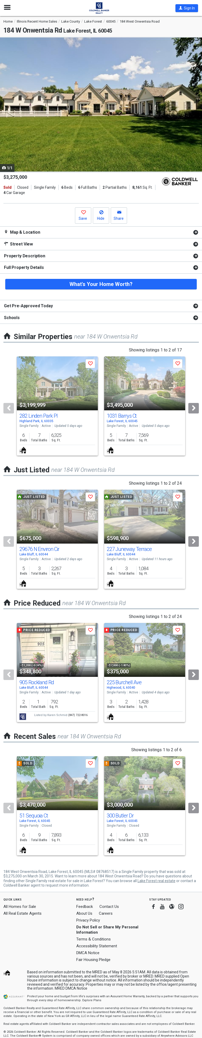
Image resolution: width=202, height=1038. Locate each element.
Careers (106, 913)
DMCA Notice (87, 952)
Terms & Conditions (93, 939)
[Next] (193, 408)
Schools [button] (12, 317)
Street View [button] (18, 244)
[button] (186, 8)
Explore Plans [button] (91, 1000)
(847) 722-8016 (78, 715)
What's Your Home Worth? (101, 284)
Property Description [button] (24, 255)
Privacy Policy (88, 920)
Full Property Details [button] (24, 267)
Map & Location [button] (22, 232)
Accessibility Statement (96, 946)
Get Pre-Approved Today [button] (28, 305)
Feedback (84, 907)
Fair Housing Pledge (93, 959)
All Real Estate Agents (22, 913)
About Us (84, 913)
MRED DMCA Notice (71, 988)
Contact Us (109, 906)
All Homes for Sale (19, 906)
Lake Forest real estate (156, 881)
